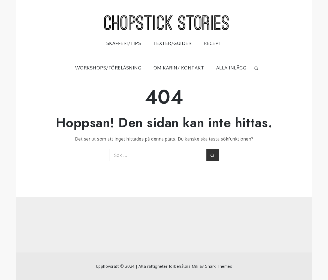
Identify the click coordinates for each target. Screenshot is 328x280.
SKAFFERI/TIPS (123, 43)
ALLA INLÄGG (231, 68)
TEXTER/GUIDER (172, 43)
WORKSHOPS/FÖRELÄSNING (108, 68)
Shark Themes (218, 266)
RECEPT (213, 43)
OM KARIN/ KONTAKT (179, 68)
